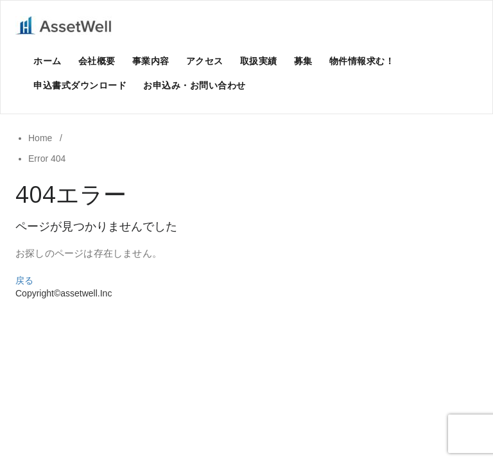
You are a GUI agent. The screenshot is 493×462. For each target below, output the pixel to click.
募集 (303, 61)
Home (40, 138)
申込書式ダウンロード (79, 85)
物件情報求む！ (362, 61)
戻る (24, 280)
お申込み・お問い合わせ (194, 85)
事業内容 (150, 61)
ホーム (47, 61)
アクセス (204, 61)
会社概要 (97, 61)
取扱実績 (258, 61)
